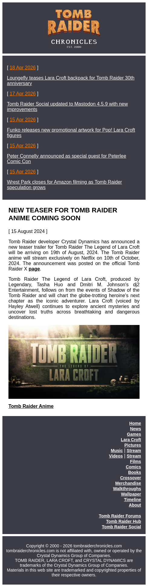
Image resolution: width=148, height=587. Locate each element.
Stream (134, 450)
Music (117, 450)
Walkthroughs (127, 488)
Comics (133, 466)
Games (134, 434)
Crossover (130, 477)
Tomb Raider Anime (30, 406)
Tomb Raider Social (121, 526)
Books (134, 472)
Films (135, 461)
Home (135, 423)
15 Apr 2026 (23, 119)
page (34, 268)
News (135, 428)
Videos (116, 456)
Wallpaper (131, 494)
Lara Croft (131, 439)
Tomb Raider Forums (120, 515)
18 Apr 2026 (23, 67)
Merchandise (128, 483)
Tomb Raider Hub (123, 521)
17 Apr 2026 (23, 93)
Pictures (132, 445)
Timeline (132, 499)
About (135, 505)
